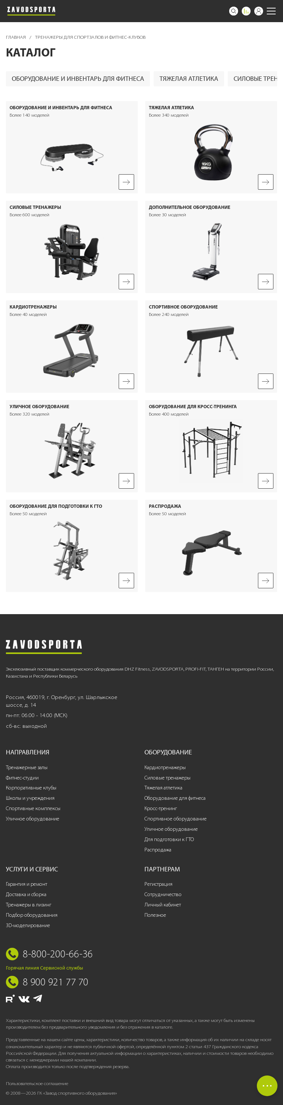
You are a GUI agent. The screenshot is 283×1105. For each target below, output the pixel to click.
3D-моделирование (28, 925)
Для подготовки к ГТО (169, 839)
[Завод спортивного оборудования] (31, 11)
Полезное (155, 915)
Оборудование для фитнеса (175, 798)
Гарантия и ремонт (26, 884)
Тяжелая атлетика (189, 79)
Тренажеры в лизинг (28, 905)
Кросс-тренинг (160, 808)
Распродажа (157, 850)
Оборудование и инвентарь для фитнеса (78, 79)
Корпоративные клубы (31, 788)
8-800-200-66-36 (58, 954)
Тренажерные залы (27, 767)
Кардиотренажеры (165, 767)
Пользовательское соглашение (37, 1083)
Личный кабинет (162, 905)
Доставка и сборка (26, 894)
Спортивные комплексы (33, 808)
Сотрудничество (163, 894)
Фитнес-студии (22, 778)
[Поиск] (233, 11)
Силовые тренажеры (167, 778)
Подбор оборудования (31, 915)
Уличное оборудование (32, 819)
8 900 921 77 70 (55, 982)
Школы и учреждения (30, 798)
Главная (16, 37)
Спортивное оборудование (175, 819)
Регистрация (158, 884)
